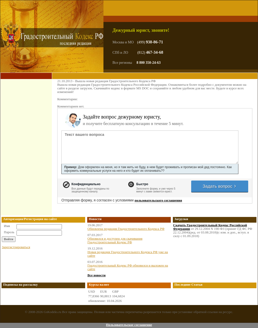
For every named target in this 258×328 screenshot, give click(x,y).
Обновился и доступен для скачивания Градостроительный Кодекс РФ (114, 240)
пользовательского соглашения (158, 200)
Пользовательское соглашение (129, 325)
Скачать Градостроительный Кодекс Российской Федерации (210, 227)
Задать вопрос (220, 186)
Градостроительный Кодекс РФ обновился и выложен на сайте (127, 267)
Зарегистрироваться (16, 247)
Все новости (96, 275)
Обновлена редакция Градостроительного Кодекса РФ (125, 229)
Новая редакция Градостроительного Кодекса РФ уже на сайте (127, 253)
